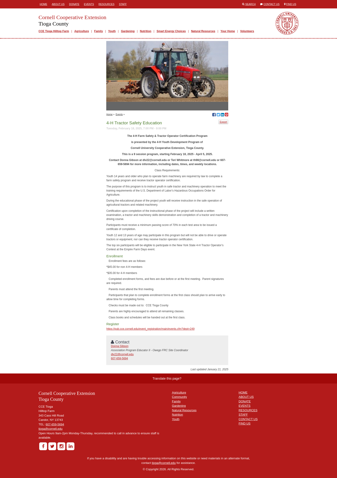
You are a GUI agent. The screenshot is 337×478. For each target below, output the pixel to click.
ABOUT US (246, 397)
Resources (106, 4)
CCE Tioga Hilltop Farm (54, 31)
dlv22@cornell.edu (122, 354)
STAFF (243, 414)
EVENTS (245, 405)
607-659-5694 (119, 358)
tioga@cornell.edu (50, 428)
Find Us (291, 4)
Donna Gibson (119, 346)
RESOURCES (248, 410)
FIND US (245, 423)
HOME (243, 392)
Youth (112, 31)
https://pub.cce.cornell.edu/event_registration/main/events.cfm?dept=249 (150, 328)
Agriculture (81, 31)
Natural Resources (203, 31)
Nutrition (145, 31)
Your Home (227, 31)
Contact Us (271, 4)
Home (43, 4)
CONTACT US (248, 419)
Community (179, 397)
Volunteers (247, 31)
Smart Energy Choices (171, 31)
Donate (74, 4)
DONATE (245, 401)
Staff (123, 4)
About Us (58, 4)
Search (250, 4)
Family (98, 31)
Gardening (128, 31)
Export (223, 121)
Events (89, 4)
